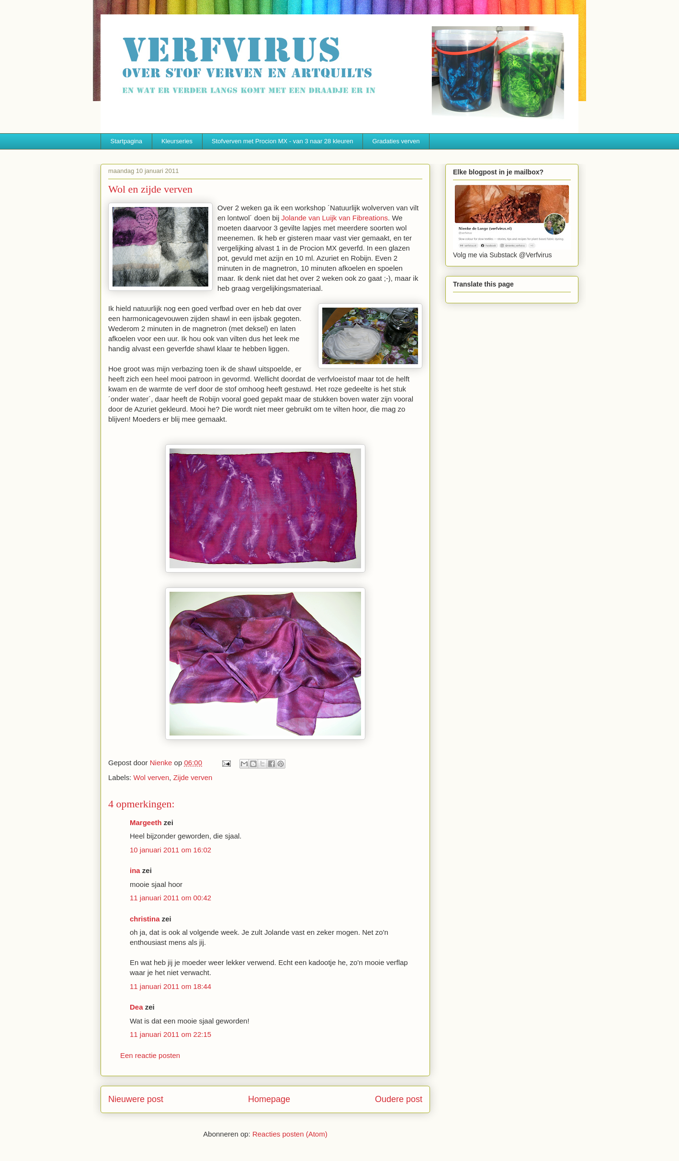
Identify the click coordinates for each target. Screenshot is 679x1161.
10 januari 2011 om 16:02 (170, 850)
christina (145, 919)
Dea (136, 1007)
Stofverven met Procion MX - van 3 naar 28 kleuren (282, 141)
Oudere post (398, 1099)
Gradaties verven (396, 141)
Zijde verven (193, 777)
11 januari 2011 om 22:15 (170, 1034)
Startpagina (127, 141)
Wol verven (152, 777)
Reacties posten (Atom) (290, 1134)
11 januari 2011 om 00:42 (170, 898)
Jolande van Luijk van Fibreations (334, 218)
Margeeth (146, 822)
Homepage (269, 1099)
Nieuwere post (135, 1099)
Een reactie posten (150, 1055)
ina (135, 870)
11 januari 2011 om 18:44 (170, 986)
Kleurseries (176, 141)
